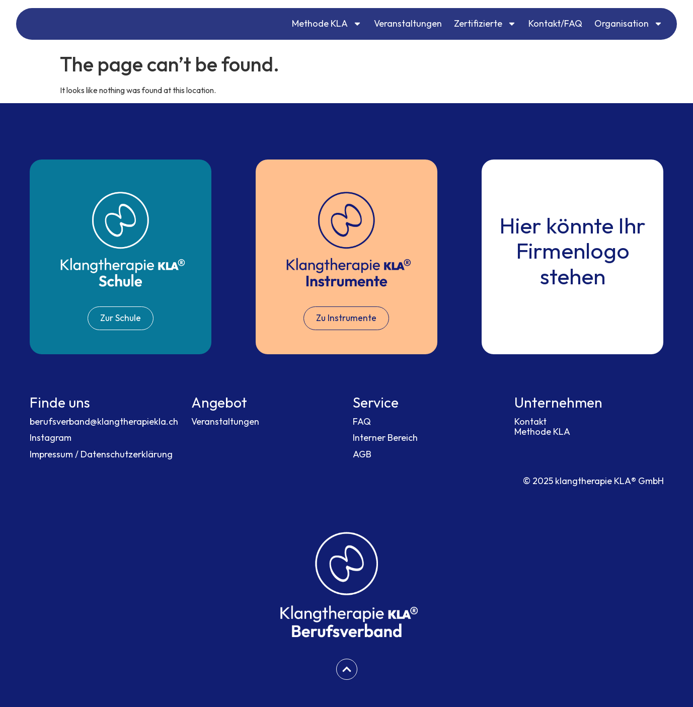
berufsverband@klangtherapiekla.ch (104, 421)
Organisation (628, 23)
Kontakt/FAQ (555, 23)
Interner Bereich (385, 438)
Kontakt (530, 421)
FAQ (362, 421)
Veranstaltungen (408, 23)
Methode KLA (327, 23)
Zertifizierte (485, 23)
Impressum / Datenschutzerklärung (101, 454)
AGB (362, 454)
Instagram (50, 438)
